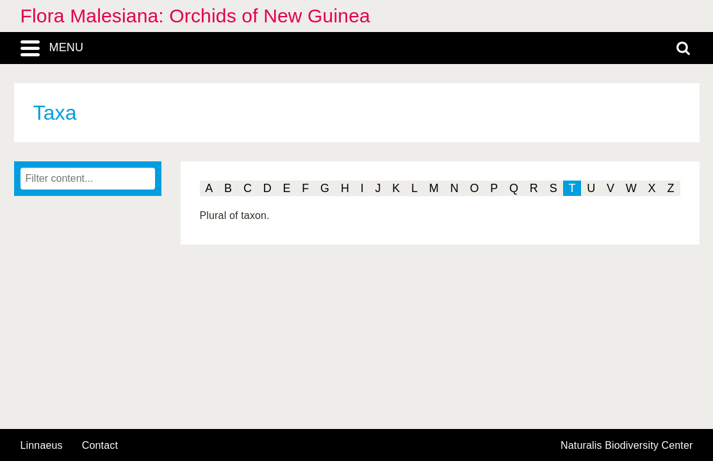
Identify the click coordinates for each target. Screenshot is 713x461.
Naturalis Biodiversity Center (627, 446)
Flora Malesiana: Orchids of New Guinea (195, 15)
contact (100, 445)
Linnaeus (41, 446)
